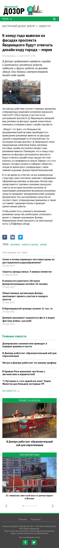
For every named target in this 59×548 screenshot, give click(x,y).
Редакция (35, 519)
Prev (6, 505)
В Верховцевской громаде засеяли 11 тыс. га (27, 308)
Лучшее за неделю (29, 400)
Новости (44, 26)
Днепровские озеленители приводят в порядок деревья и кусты (24, 345)
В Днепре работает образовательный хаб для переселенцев (29, 354)
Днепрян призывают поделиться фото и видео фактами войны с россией (28, 319)
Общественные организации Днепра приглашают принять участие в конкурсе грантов (25, 296)
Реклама (23, 519)
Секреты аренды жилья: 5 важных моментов (27, 271)
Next (52, 505)
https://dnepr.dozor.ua (22, 9)
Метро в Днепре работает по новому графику (29, 362)
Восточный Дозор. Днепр (18, 26)
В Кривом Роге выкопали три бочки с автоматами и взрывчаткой (23, 373)
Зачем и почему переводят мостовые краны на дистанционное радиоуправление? (28, 261)
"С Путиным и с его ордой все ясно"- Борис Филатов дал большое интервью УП (26, 382)
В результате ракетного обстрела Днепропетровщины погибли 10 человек (25, 282)
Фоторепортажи (29, 454)
